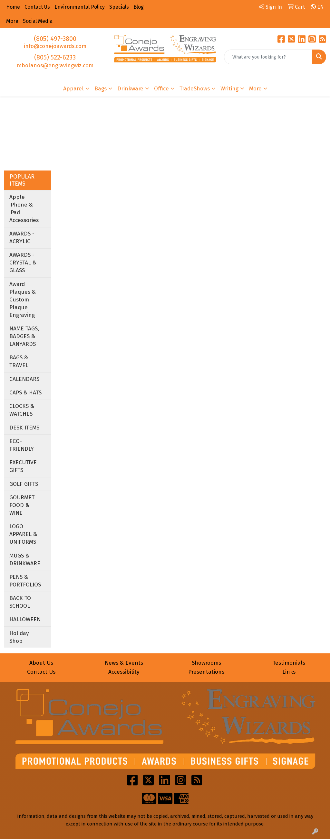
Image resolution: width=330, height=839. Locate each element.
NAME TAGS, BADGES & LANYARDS (24, 336)
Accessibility (124, 671)
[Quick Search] (268, 57)
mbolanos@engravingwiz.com (55, 65)
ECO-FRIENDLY (21, 445)
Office (161, 88)
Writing (229, 88)
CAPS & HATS (25, 392)
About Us (41, 662)
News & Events (124, 662)
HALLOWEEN (25, 619)
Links (289, 671)
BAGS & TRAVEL (18, 361)
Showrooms (206, 662)
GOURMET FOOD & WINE (21, 505)
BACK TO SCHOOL (20, 602)
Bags (100, 88)
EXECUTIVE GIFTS (23, 466)
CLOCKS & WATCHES (21, 410)
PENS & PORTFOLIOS (25, 581)
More (255, 88)
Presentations (206, 671)
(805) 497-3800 (55, 38)
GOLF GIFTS (23, 484)
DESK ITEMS (24, 427)
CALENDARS (24, 379)
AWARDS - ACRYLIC (21, 237)
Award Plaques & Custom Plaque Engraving (22, 299)
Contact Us (41, 671)
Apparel (73, 88)
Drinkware (130, 88)
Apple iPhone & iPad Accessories (24, 209)
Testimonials (289, 662)
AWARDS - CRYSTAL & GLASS (22, 263)
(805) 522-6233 (55, 57)
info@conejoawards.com (55, 46)
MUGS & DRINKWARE (24, 559)
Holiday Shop (19, 637)
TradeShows (195, 88)
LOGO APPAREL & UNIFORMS (23, 534)
